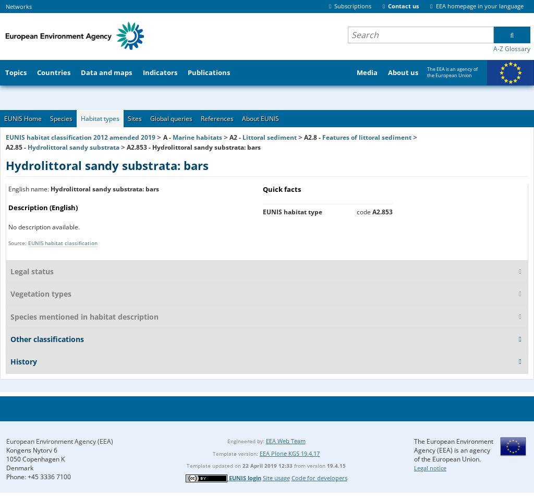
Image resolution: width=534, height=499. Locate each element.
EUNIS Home (23, 118)
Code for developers (319, 478)
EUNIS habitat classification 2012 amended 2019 (80, 137)
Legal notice (430, 468)
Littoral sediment (269, 137)
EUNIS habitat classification (63, 243)
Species (61, 118)
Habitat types (100, 118)
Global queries (171, 118)
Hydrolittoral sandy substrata (73, 147)
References (217, 118)
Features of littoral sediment (366, 137)
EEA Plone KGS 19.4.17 (290, 453)
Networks (19, 6)
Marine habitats (197, 137)
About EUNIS (260, 118)
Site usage (276, 478)
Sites (135, 118)
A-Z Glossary (511, 48)
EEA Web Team (286, 441)
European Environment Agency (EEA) (59, 441)
